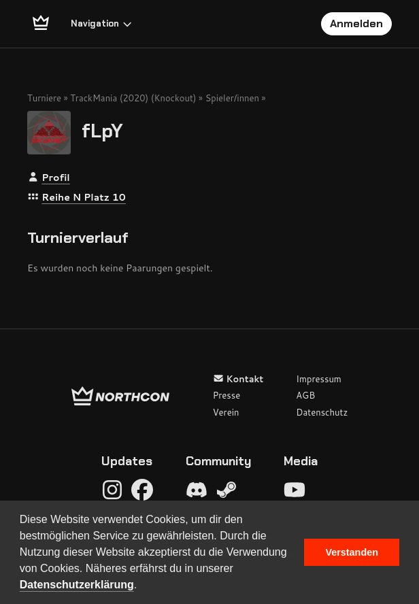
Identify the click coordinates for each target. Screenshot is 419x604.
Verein (226, 412)
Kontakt (238, 379)
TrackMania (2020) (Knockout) (133, 98)
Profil (55, 177)
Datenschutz (322, 412)
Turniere (44, 98)
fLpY (102, 130)
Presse (226, 395)
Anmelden (356, 23)
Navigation (102, 23)
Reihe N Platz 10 (83, 197)
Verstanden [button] (351, 552)
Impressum (318, 379)
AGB (305, 395)
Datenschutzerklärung (77, 584)
